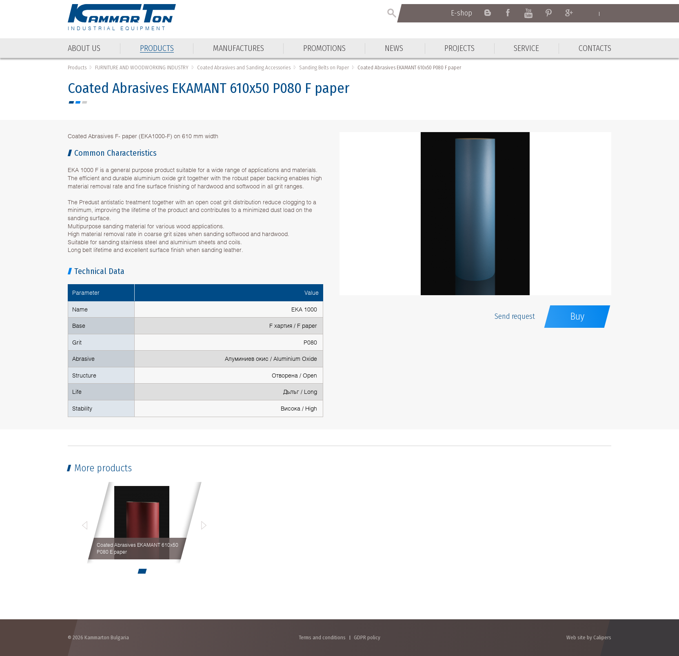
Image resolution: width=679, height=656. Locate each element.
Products (77, 67)
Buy (577, 316)
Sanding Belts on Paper (324, 67)
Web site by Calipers (588, 637)
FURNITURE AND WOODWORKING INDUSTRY (142, 67)
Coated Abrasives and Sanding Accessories (244, 67)
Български (607, 13)
